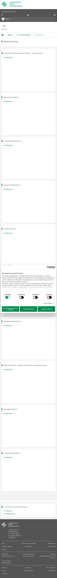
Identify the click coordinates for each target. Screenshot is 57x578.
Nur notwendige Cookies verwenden (10, 309)
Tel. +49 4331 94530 (13, 533)
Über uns (4, 570)
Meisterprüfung (10, 514)
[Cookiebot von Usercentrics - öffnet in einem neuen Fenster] (48, 267)
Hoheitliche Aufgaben (7, 546)
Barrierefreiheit (28, 546)
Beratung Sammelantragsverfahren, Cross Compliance (47, 556)
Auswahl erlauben (28, 309)
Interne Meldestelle (50, 567)
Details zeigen (48, 303)
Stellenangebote (51, 543)
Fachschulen (5, 573)
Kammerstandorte (28, 570)
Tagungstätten (51, 570)
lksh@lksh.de (12, 537)
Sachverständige (51, 546)
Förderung (4, 549)
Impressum (4, 567)
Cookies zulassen (46, 309)
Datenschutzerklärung (18, 289)
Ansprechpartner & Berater (9, 11)
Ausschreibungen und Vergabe (28, 543)
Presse (3, 543)
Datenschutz (28, 567)
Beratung (8, 511)
